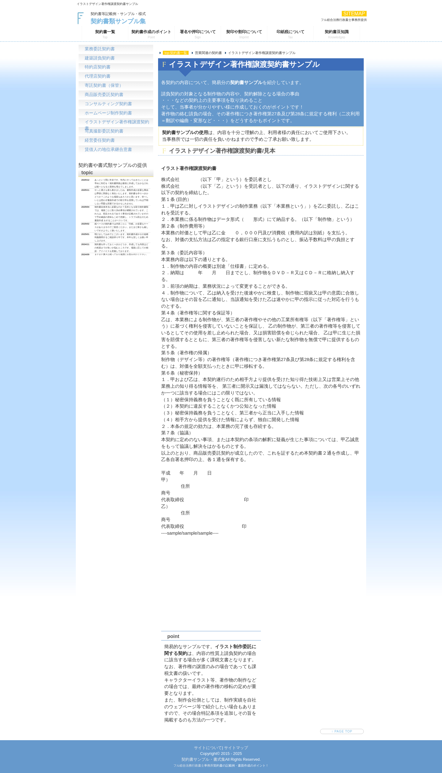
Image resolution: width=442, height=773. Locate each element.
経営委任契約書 (100, 141)
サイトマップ (236, 747)
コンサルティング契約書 (108, 104)
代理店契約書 (97, 76)
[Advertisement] (261, 582)
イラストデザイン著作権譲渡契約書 (117, 123)
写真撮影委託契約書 (104, 131)
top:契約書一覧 (176, 53)
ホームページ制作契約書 (108, 113)
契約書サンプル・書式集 (203, 759)
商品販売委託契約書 (104, 95)
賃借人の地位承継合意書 (108, 150)
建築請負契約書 (100, 58)
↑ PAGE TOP (342, 731)
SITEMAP (354, 13)
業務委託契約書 (100, 49)
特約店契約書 (97, 67)
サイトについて (208, 747)
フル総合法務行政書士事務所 (193, 765)
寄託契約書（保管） (104, 85)
